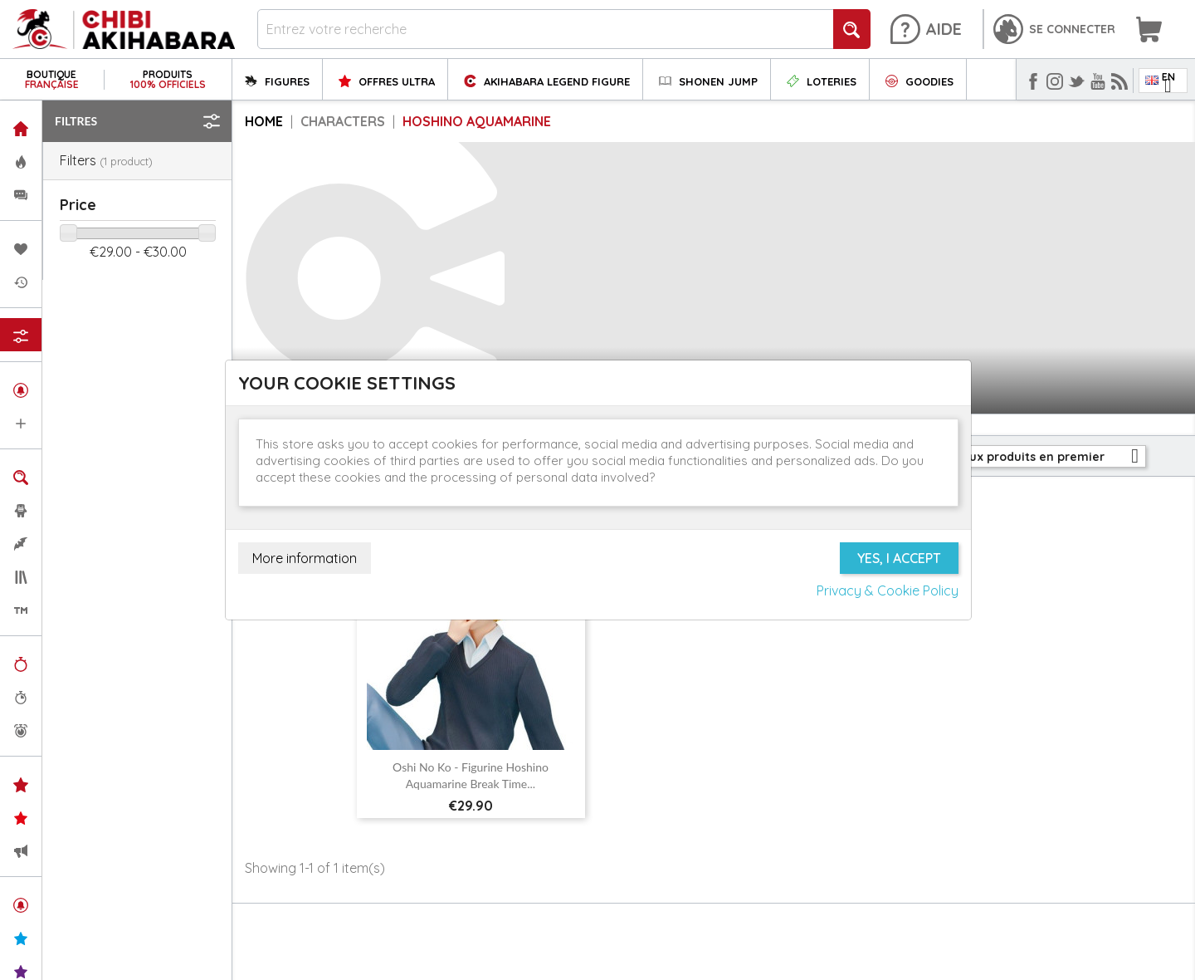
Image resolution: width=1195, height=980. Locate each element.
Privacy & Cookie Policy (887, 590)
